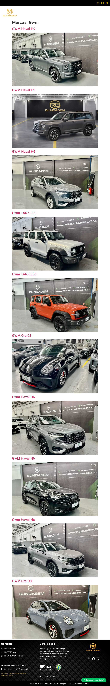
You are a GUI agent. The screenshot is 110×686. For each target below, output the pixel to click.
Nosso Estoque (100, 10)
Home (51, 10)
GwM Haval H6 (23, 458)
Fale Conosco (100, 14)
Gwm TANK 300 (24, 213)
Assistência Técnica (81, 10)
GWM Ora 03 (21, 336)
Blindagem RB (62, 10)
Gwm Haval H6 (23, 397)
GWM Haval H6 (23, 151)
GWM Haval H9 (23, 29)
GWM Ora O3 (22, 581)
